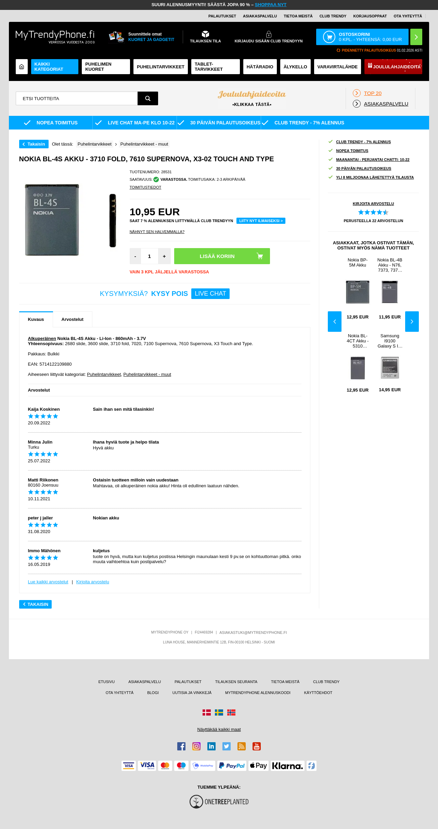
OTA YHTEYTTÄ (408, 16)
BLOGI (153, 693)
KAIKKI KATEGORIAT (49, 67)
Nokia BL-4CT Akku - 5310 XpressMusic (357, 341)
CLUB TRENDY (326, 682)
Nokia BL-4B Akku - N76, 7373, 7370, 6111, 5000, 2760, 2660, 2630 (389, 265)
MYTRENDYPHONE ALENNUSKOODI (258, 693)
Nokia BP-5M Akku (358, 262)
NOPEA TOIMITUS (348, 151)
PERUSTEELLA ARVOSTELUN (373, 221)
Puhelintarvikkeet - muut (147, 374)
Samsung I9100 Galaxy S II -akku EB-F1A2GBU (389, 341)
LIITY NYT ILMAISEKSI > (261, 221)
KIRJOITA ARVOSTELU (373, 204)
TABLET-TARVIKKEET (209, 67)
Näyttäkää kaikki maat (219, 729)
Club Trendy (333, 16)
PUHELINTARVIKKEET (160, 66)
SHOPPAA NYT (270, 4)
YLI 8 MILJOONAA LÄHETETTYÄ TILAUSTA (371, 177)
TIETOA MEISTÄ (298, 16)
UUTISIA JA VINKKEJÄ (191, 693)
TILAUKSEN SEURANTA (236, 682)
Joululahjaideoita (397, 66)
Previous (335, 321)
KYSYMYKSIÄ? (165, 293)
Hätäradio (260, 66)
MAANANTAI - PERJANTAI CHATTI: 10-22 (369, 160)
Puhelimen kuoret (98, 67)
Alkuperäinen (42, 338)
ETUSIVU (106, 682)
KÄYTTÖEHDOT (318, 693)
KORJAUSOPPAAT (370, 16)
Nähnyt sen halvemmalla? (157, 232)
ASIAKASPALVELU (260, 16)
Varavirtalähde (338, 66)
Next (412, 321)
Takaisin (36, 144)
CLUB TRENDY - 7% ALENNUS (359, 142)
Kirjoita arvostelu (92, 581)
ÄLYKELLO (295, 66)
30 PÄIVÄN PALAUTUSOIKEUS (359, 168)
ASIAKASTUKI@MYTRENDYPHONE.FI (253, 632)
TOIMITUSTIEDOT (146, 187)
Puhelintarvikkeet (104, 374)
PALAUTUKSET (222, 16)
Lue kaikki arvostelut (48, 581)
